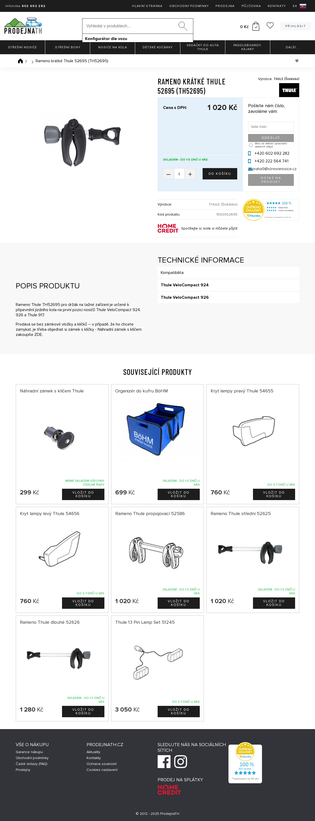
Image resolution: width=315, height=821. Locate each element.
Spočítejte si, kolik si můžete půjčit (209, 228)
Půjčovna (251, 6)
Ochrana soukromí (102, 764)
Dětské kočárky (158, 47)
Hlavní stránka (147, 6)
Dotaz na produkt (271, 180)
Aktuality (93, 752)
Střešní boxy (67, 47)
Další (292, 47)
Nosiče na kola (112, 47)
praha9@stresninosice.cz (274, 168)
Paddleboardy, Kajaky (247, 47)
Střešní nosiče (22, 47)
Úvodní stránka (20, 61)
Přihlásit (295, 26)
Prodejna (225, 6)
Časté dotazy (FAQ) (31, 764)
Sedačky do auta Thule (203, 47)
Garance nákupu (29, 752)
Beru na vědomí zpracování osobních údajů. (271, 145)
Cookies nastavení (102, 770)
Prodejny (23, 770)
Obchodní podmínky (189, 6)
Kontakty (277, 6)
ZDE (38, 334)
